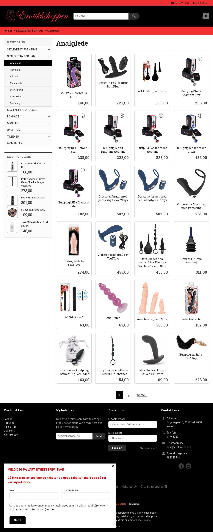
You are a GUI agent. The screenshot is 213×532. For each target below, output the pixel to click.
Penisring (15, 103)
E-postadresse (117, 418)
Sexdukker (15, 96)
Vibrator (14, 76)
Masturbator (16, 83)
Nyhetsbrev (129, 486)
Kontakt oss (11, 434)
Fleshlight (15, 69)
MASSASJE (14, 123)
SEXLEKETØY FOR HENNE (22, 49)
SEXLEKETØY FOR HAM (21, 56)
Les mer (147, 519)
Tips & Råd (10, 426)
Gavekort (9, 430)
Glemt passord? (148, 448)
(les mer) (50, 509)
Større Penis (16, 89)
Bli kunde (9, 422)
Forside (8, 30)
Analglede (15, 62)
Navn (34, 494)
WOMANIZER (14, 143)
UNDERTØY (13, 129)
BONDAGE (13, 116)
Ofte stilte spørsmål (153, 486)
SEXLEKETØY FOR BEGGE (22, 109)
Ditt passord (115, 432)
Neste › (142, 395)
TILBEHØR (13, 136)
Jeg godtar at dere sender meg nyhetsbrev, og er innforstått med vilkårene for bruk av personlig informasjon (58, 507)
